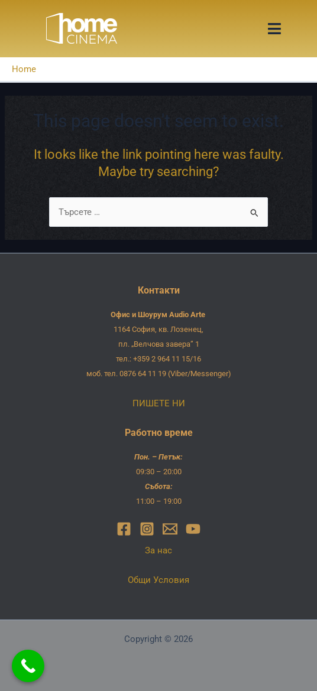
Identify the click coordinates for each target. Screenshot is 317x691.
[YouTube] (193, 528)
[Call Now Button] (28, 666)
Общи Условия (158, 580)
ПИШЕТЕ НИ (158, 403)
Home (24, 69)
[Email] (170, 528)
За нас (158, 550)
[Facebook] (123, 528)
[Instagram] (147, 528)
